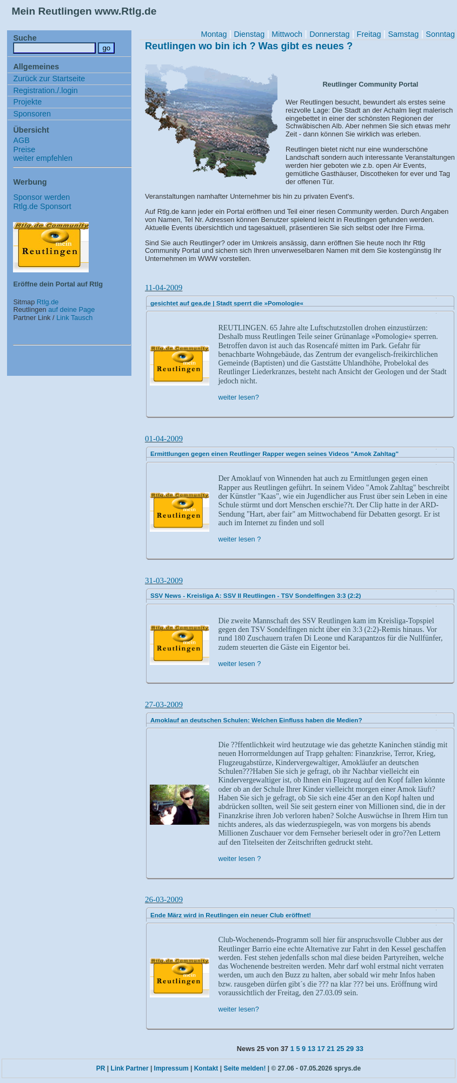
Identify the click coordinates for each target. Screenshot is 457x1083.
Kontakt (206, 1068)
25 (340, 1049)
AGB (21, 140)
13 (311, 1049)
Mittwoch (286, 34)
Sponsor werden (41, 197)
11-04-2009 (163, 287)
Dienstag (249, 34)
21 (330, 1049)
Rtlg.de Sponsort (42, 206)
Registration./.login (45, 90)
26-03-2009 (164, 899)
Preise (24, 149)
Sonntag (440, 34)
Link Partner (130, 1068)
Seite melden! (244, 1068)
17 (321, 1049)
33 (359, 1049)
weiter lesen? (238, 397)
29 (350, 1049)
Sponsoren (32, 113)
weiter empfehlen (42, 158)
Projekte (27, 101)
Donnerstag (329, 34)
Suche (24, 38)
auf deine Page (71, 309)
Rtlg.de (48, 302)
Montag (214, 34)
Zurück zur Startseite (49, 78)
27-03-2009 (164, 704)
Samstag (403, 34)
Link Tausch (74, 318)
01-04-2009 (164, 438)
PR (100, 1068)
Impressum (171, 1068)
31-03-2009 (164, 580)
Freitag (369, 34)
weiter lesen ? (239, 539)
